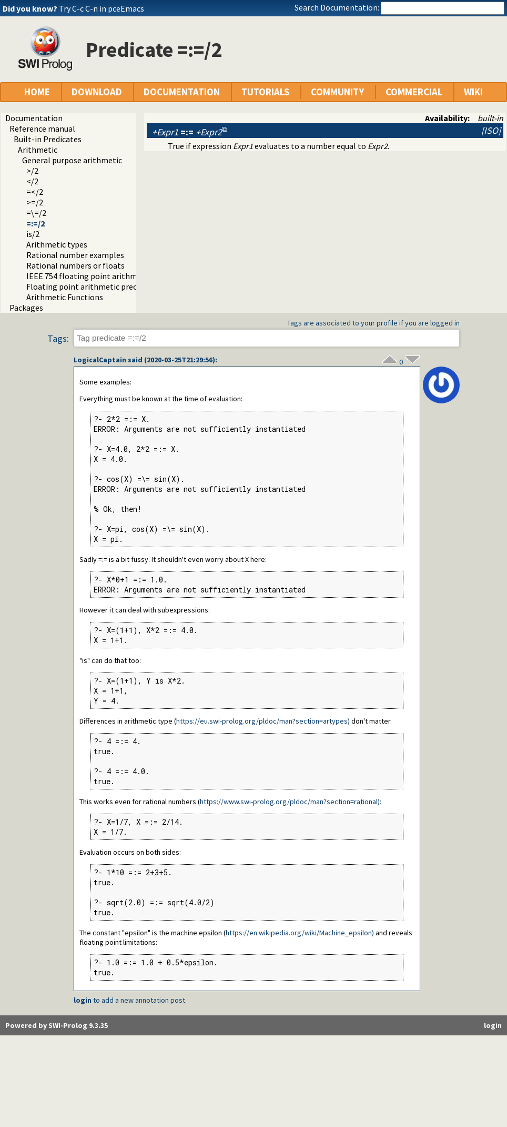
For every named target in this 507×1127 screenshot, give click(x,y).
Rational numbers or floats (75, 265)
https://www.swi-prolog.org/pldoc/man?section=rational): (290, 801)
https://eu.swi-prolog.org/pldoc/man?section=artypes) (263, 721)
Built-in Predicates (48, 139)
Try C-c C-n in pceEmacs (101, 8)
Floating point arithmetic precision (90, 286)
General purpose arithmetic (72, 160)
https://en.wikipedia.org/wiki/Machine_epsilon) (300, 932)
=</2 (34, 191)
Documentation (34, 118)
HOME (37, 92)
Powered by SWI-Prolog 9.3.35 (56, 1025)
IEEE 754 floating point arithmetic (88, 276)
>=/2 (34, 202)
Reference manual (42, 128)
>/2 (32, 170)
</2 (32, 181)
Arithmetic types (56, 244)
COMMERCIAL (414, 92)
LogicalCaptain (100, 359)
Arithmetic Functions (64, 297)
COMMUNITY (337, 92)
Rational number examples (75, 255)
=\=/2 (36, 212)
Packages (26, 307)
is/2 (32, 234)
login (83, 1000)
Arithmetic (37, 149)
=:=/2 (35, 223)
